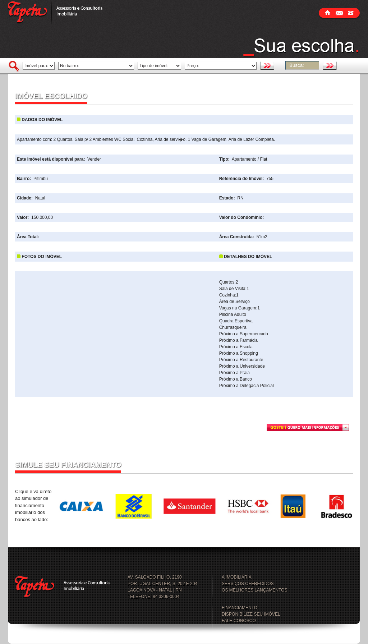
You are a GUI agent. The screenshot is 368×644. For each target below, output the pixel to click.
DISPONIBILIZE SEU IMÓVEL (251, 614)
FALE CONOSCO (239, 620)
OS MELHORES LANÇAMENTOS (254, 590)
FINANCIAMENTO (239, 607)
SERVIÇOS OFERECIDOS (247, 583)
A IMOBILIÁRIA (237, 577)
